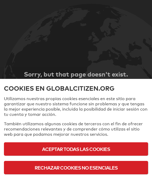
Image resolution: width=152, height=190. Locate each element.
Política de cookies (76, 182)
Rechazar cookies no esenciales (76, 167)
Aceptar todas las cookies (76, 149)
